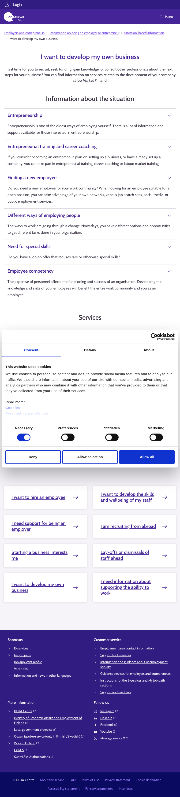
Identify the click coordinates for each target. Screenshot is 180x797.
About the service (52, 780)
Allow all (147, 457)
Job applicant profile (28, 662)
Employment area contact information (127, 648)
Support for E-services (115, 655)
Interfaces (126, 788)
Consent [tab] (31, 350)
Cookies (12, 408)
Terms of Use (90, 780)
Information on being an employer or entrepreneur (84, 33)
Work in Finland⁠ (26, 743)
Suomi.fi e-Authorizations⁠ (34, 757)
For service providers (99, 788)
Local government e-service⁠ (35, 729)
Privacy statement (117, 780)
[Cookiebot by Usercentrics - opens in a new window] (154, 336)
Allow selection (90, 457)
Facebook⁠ (108, 725)
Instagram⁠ (109, 711)
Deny (33, 457)
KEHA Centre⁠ (25, 711)
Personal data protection (27, 413)
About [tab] (149, 350)
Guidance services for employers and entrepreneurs (135, 673)
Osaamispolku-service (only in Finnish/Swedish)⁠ (49, 736)
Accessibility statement (64, 788)
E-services (21, 648)
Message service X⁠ (114, 738)
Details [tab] (90, 350)
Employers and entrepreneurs (24, 33)
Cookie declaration (148, 780)
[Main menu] (169, 16)
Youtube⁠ (108, 731)
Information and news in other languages (42, 675)
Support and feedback (115, 692)
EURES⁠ (21, 750)
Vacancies (21, 669)
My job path (22, 655)
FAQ (73, 780)
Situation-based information (144, 33)
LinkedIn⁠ (108, 718)
